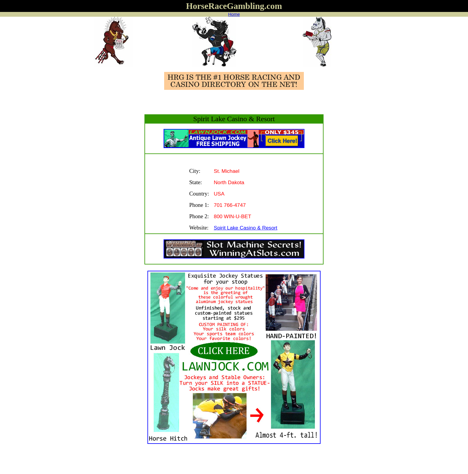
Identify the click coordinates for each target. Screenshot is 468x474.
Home (234, 14)
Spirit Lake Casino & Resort (245, 228)
